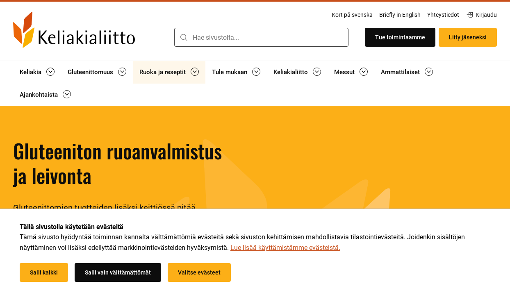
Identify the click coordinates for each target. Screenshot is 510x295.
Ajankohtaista (39, 94)
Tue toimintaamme (400, 37)
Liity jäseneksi (468, 37)
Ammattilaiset (400, 72)
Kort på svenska (352, 14)
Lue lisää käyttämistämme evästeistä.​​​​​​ (285, 248)
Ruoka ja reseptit (162, 72)
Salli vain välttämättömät (118, 272)
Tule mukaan (229, 72)
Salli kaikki (44, 272)
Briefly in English (400, 14)
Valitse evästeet (199, 272)
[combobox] (261, 37)
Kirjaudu (481, 15)
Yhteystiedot (443, 14)
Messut (344, 72)
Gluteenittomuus (90, 72)
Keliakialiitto (290, 72)
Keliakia (30, 72)
